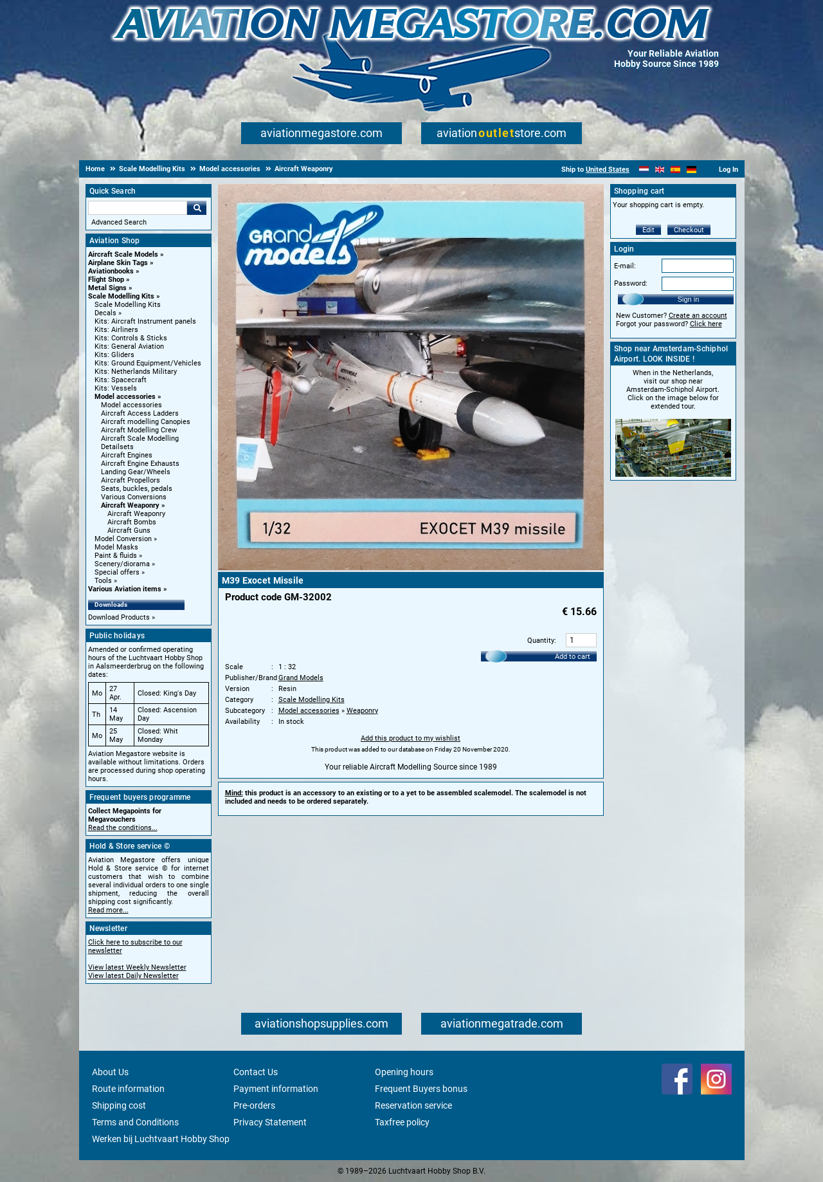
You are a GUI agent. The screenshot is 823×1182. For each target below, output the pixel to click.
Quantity (540, 640)
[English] (660, 169)
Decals (105, 313)
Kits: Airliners (116, 330)
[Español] (675, 169)
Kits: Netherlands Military (136, 371)
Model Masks (116, 547)
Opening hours (404, 1072)
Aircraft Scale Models (123, 254)
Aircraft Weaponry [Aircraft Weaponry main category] (136, 514)
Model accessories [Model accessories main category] (131, 405)
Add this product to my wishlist (410, 738)
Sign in (689, 299)
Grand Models (300, 678)
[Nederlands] (644, 169)
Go (196, 208)
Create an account (698, 315)
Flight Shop (106, 279)
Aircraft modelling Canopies (145, 422)
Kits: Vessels (116, 388)
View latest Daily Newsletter (133, 976)
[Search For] (137, 208)
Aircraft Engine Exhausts (140, 463)
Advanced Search (119, 222)
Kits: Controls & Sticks (131, 338)
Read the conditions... (123, 828)
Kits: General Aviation (129, 346)
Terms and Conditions (135, 1122)
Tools (103, 581)
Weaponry (362, 710)
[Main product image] (411, 567)
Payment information (275, 1089)
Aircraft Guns (128, 530)
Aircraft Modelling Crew (139, 430)
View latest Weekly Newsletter (137, 967)
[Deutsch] (691, 169)
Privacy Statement (270, 1122)
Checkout (689, 230)
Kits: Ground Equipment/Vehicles (148, 363)
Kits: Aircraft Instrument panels (145, 321)
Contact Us (255, 1072)
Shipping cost (119, 1105)
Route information (128, 1089)
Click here (706, 324)
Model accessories (125, 396)
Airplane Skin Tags (118, 263)
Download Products (119, 617)
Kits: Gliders (114, 355)
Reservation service (413, 1105)
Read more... (108, 910)
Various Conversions (134, 497)
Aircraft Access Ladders (140, 413)
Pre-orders (254, 1105)
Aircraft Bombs (131, 522)
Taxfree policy (402, 1122)
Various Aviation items (124, 589)
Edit (648, 230)
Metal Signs (107, 288)
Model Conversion (123, 539)
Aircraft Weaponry (130, 505)
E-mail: (625, 266)
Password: (630, 283)
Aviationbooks (111, 271)
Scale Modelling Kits (121, 296)
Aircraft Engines (126, 455)
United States (607, 169)
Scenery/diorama (122, 564)
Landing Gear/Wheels (135, 472)
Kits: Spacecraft (121, 380)
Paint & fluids (116, 555)
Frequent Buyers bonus (421, 1089)
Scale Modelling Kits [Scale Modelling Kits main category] (128, 304)
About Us (110, 1072)
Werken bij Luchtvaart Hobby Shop (161, 1139)
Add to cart (572, 656)
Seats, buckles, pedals (136, 489)
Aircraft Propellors (130, 480)
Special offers (117, 572)
